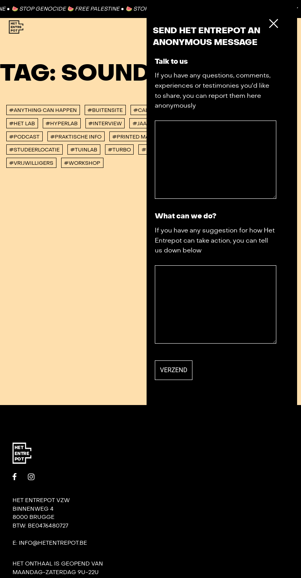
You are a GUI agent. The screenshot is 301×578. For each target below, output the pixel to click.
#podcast (24, 137)
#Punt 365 (223, 137)
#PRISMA (184, 137)
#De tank (213, 110)
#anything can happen (43, 110)
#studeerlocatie (34, 150)
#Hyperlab (61, 124)
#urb (149, 150)
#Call (142, 110)
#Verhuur (183, 150)
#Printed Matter (136, 137)
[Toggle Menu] (276, 27)
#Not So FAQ (249, 124)
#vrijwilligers (31, 163)
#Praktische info (76, 137)
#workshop (82, 163)
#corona (175, 110)
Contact (261, 9)
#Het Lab (22, 124)
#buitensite (105, 110)
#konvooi (206, 124)
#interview (105, 124)
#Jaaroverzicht (156, 124)
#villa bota (225, 150)
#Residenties (267, 137)
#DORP (247, 110)
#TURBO (119, 150)
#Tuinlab (83, 150)
